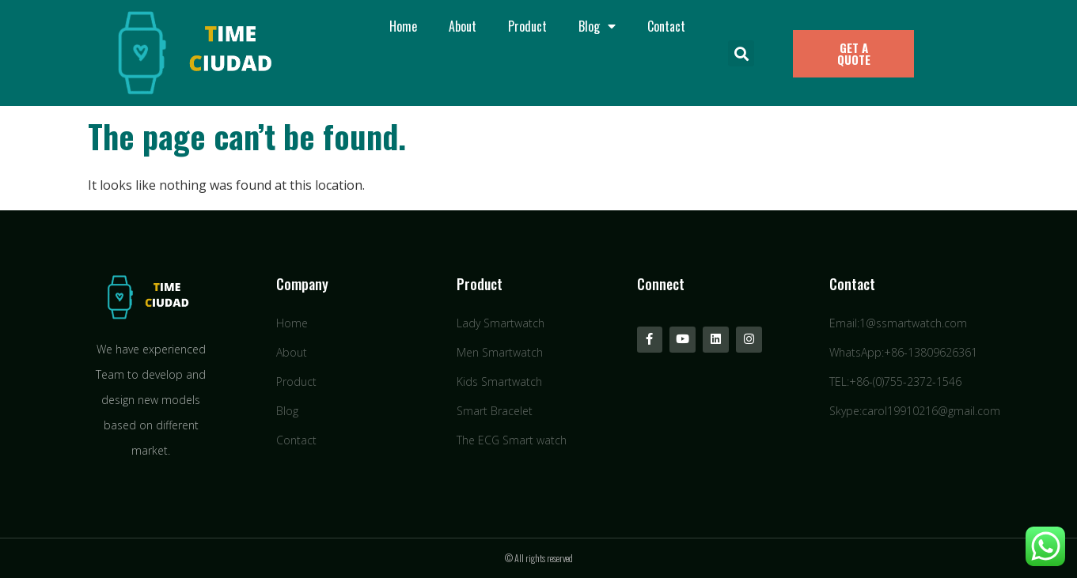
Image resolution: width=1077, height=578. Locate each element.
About (462, 26)
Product (527, 26)
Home (403, 26)
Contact (666, 26)
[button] (741, 53)
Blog (597, 26)
